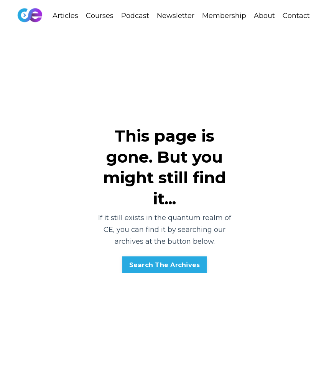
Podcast (135, 15)
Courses (100, 15)
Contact (296, 15)
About (264, 15)
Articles (65, 15)
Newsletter (175, 15)
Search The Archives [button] (164, 265)
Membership (224, 15)
